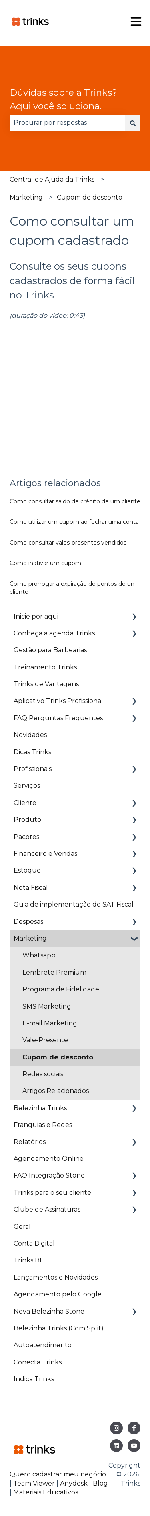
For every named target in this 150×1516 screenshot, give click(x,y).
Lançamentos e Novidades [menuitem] (56, 1277)
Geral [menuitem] (22, 1226)
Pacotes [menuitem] (26, 837)
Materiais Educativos (45, 1492)
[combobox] (67, 122)
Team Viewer (34, 1483)
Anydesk (74, 1483)
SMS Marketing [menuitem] (46, 1006)
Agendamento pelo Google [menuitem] (58, 1294)
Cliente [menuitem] (25, 803)
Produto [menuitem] (27, 819)
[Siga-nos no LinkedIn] (116, 1445)
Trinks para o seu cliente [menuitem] (52, 1192)
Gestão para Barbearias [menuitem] (50, 650)
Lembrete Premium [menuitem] (54, 972)
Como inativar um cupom (45, 563)
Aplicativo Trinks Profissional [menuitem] (58, 701)
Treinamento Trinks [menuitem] (45, 667)
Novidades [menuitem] (30, 735)
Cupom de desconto (89, 197)
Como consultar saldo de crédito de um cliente (75, 501)
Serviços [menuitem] (27, 785)
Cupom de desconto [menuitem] (57, 1057)
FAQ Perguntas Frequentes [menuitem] (58, 718)
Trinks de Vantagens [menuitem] (46, 684)
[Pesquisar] (132, 122)
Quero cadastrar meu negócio (58, 1474)
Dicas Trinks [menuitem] (32, 752)
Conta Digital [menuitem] (34, 1243)
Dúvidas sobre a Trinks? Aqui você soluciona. (63, 99)
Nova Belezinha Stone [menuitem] (49, 1311)
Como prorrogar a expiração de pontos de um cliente (73, 587)
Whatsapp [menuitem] (39, 955)
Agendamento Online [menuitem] (49, 1158)
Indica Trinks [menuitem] (34, 1379)
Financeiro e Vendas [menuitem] (45, 853)
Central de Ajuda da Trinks (52, 179)
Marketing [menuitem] (30, 938)
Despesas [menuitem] (28, 921)
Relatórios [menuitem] (30, 1142)
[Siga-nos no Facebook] (134, 1428)
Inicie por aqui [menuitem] (36, 616)
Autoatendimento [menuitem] (43, 1345)
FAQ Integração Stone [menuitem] (49, 1175)
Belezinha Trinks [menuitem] (40, 1108)
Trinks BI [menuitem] (28, 1260)
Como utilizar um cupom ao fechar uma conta (74, 521)
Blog (100, 1483)
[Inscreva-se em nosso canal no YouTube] (134, 1445)
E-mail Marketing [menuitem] (49, 1023)
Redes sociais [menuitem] (42, 1074)
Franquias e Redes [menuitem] (43, 1125)
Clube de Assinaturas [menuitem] (47, 1209)
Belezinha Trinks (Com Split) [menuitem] (59, 1328)
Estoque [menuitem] (27, 870)
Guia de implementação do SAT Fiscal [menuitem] (74, 904)
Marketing (26, 197)
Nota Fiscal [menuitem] (31, 887)
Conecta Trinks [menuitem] (38, 1362)
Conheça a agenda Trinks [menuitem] (54, 633)
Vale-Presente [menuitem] (45, 1040)
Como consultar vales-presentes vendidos (68, 542)
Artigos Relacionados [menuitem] (55, 1091)
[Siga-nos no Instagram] (116, 1428)
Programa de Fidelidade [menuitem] (60, 989)
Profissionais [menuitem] (33, 769)
